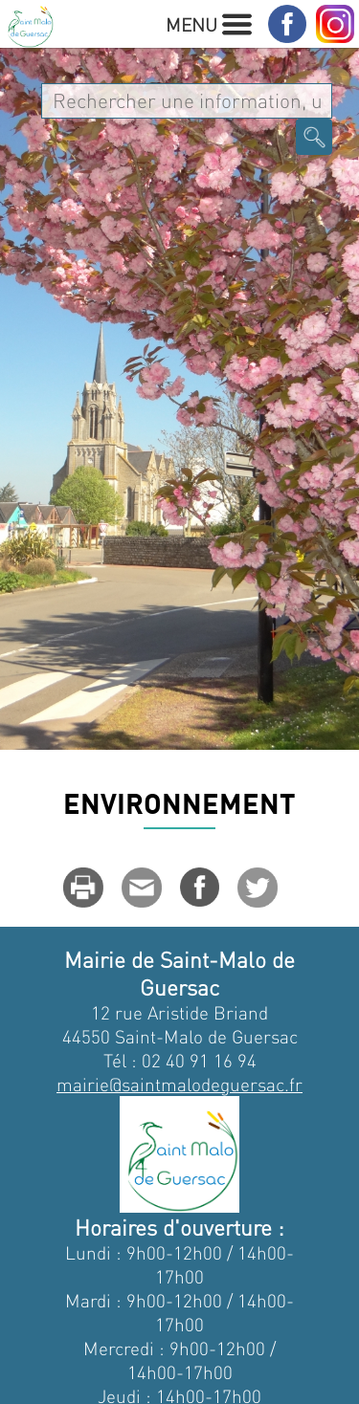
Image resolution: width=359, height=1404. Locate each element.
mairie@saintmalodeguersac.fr (179, 1084)
